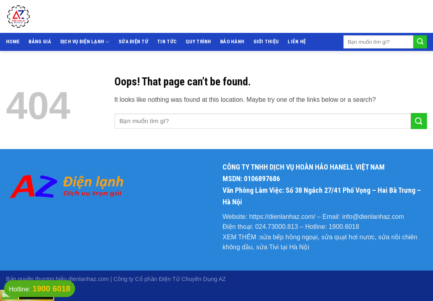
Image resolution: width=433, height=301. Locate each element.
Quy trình (198, 41)
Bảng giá (40, 41)
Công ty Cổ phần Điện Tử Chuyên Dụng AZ (170, 279)
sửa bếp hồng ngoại (289, 237)
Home (13, 41)
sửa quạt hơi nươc (348, 237)
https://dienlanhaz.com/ (282, 216)
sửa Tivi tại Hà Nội (282, 247)
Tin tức (167, 41)
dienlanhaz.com (88, 279)
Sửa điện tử (133, 41)
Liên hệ (297, 41)
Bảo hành (232, 41)
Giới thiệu (266, 41)
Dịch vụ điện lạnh (85, 42)
